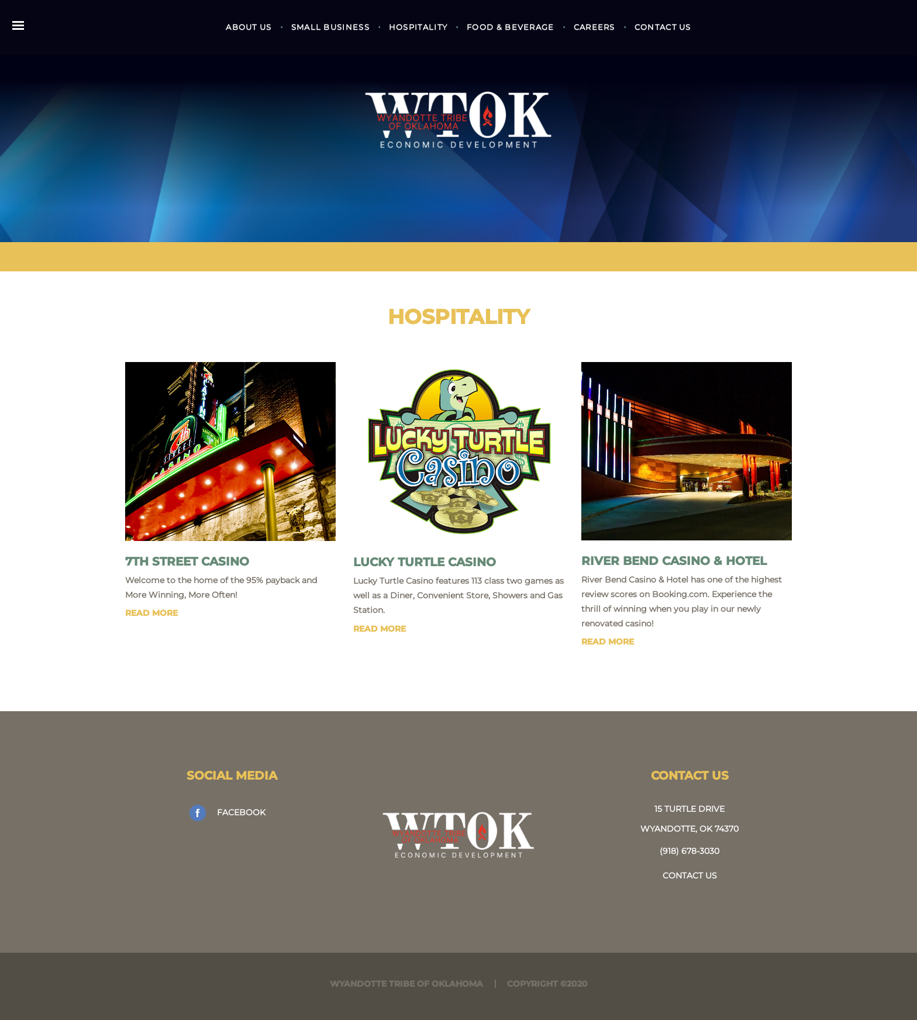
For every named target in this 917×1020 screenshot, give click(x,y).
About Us (248, 27)
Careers (594, 27)
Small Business (330, 27)
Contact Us (663, 27)
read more (151, 613)
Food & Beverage (510, 27)
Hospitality (418, 27)
